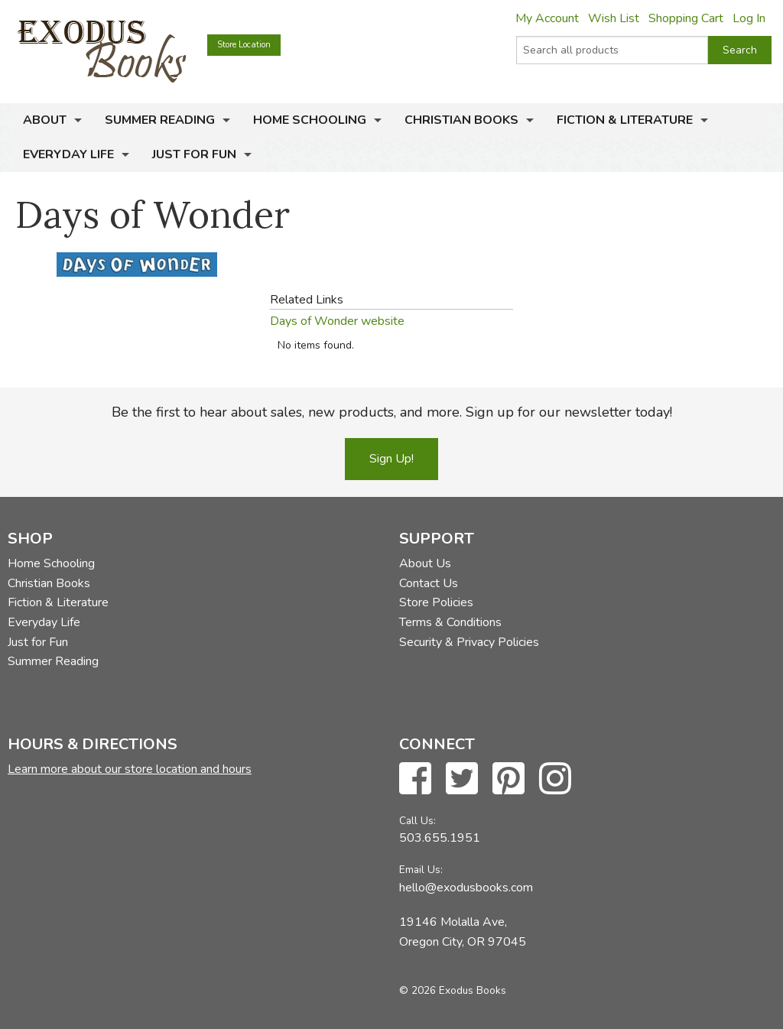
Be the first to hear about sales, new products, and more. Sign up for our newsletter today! (392, 412)
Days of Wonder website (337, 321)
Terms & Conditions (450, 622)
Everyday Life (68, 154)
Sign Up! (391, 458)
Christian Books (461, 120)
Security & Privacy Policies (469, 642)
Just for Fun (194, 154)
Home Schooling (309, 120)
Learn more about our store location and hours (130, 769)
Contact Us (428, 583)
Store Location (244, 44)
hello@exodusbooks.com (466, 887)
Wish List (613, 18)
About (45, 120)
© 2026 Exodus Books (452, 990)
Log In (749, 18)
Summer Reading (160, 120)
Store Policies (436, 602)
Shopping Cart (685, 18)
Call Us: (417, 820)
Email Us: (421, 869)
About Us (425, 563)
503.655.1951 (439, 837)
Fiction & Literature (625, 120)
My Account (547, 18)
